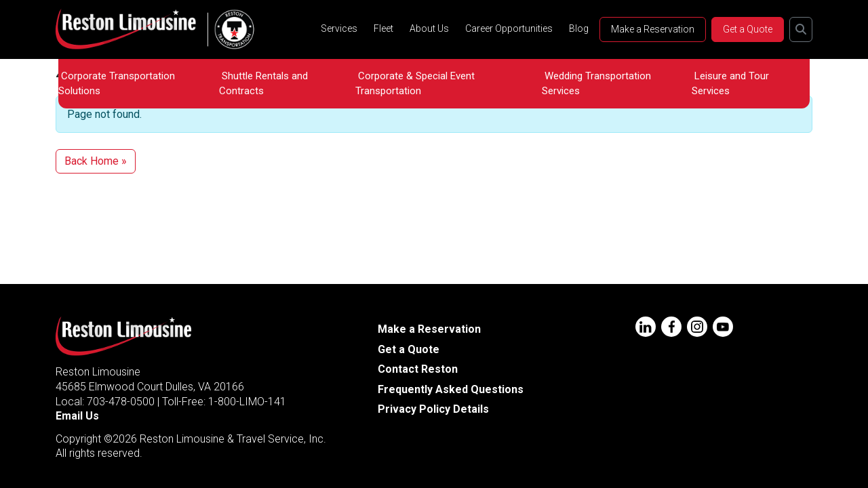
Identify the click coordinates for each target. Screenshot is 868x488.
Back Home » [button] (95, 161)
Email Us (77, 415)
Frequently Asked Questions (451, 389)
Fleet (383, 28)
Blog (579, 28)
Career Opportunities (509, 28)
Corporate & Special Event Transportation (415, 83)
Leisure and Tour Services (730, 83)
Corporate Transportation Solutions (116, 83)
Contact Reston (418, 369)
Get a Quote (747, 29)
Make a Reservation (652, 29)
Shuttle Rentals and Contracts (263, 83)
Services (339, 28)
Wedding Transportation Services (596, 83)
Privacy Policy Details (433, 409)
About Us (429, 28)
